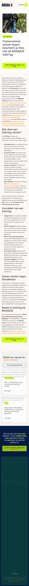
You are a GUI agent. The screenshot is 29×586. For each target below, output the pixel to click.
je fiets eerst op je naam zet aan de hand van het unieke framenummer (13, 117)
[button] (25, 4)
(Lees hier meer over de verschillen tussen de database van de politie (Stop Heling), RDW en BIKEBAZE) (13, 123)
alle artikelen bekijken (14, 365)
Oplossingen (7, 36)
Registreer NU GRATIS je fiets (14, 65)
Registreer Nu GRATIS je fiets (14, 339)
